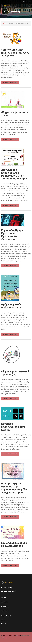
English (23, 1)
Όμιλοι (3, 620)
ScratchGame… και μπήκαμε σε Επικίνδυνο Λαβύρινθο (15, 52)
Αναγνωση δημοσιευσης (10, 82)
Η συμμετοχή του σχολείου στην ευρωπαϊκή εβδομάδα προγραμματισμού (14, 488)
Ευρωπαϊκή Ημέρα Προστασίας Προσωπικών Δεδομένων (12, 235)
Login (29, 1)
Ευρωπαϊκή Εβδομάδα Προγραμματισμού (14, 544)
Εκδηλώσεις (4, 623)
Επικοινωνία (4, 602)
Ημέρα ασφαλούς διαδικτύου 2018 (11, 306)
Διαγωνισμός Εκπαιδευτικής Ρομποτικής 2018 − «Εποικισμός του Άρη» (14, 174)
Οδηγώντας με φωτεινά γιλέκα (15, 114)
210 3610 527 (8, 588)
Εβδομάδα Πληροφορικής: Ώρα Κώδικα (13, 426)
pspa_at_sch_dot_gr (10, 591)
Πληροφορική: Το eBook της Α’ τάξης (15, 373)
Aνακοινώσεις (4, 611)
